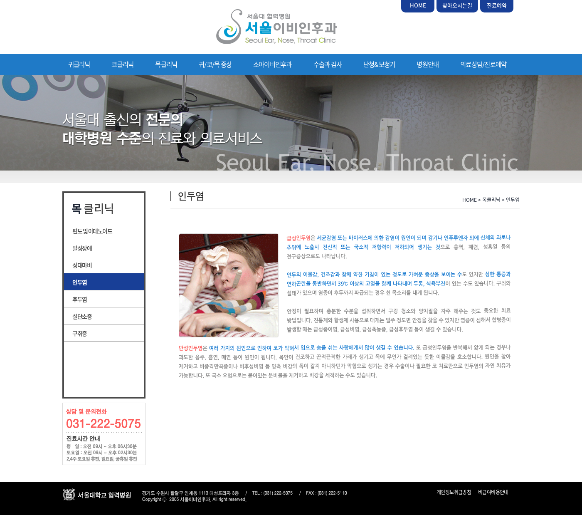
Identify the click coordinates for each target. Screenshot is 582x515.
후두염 (79, 299)
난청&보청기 (379, 64)
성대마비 (81, 265)
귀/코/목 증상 (215, 64)
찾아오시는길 (457, 5)
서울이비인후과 (276, 26)
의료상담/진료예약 (483, 64)
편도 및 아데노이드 (92, 231)
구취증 (79, 333)
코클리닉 (122, 64)
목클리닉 (166, 64)
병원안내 (428, 64)
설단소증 (81, 316)
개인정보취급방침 (453, 492)
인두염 (79, 282)
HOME (418, 5)
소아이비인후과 (272, 64)
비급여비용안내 (493, 492)
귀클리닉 (79, 64)
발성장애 (81, 248)
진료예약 (497, 5)
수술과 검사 (327, 64)
